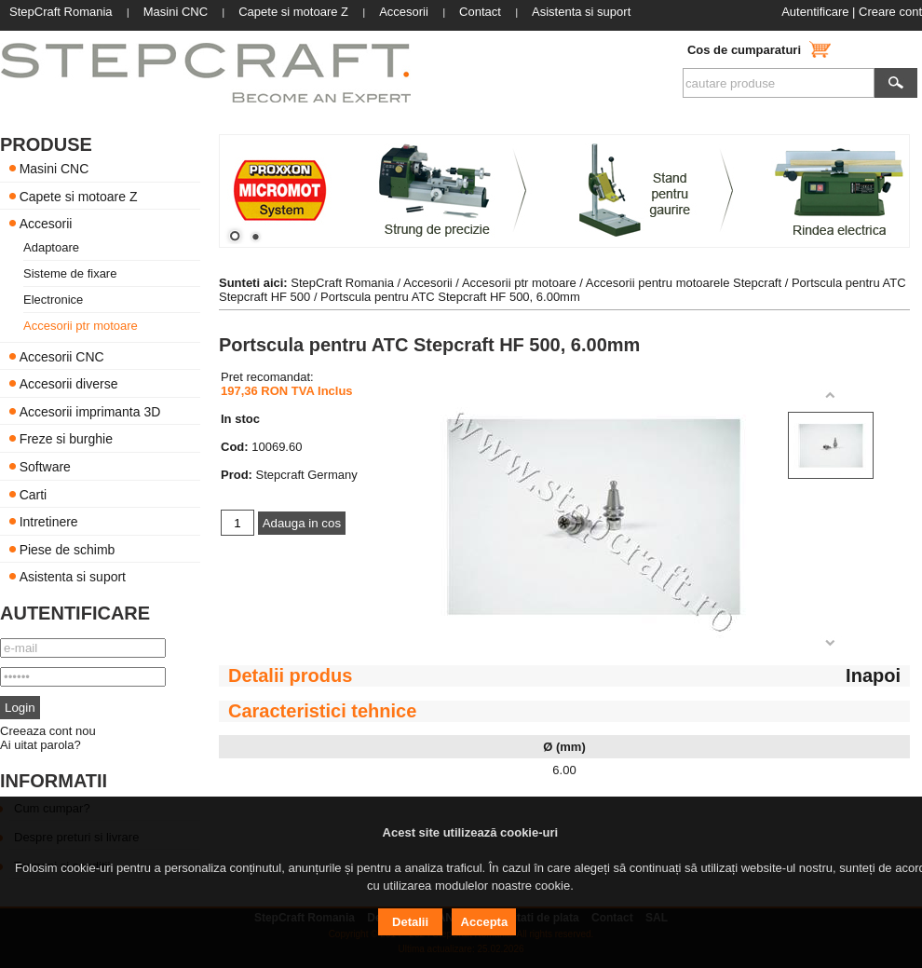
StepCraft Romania (342, 283)
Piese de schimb (67, 548)
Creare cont (890, 12)
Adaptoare (51, 247)
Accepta (484, 922)
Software (45, 466)
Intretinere (49, 521)
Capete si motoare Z (79, 195)
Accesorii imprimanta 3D (90, 410)
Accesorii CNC (62, 355)
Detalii (410, 922)
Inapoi (873, 675)
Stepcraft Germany (307, 475)
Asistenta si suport (73, 576)
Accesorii (46, 223)
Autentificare (814, 12)
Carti (33, 493)
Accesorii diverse (69, 383)
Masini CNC (54, 168)
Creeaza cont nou (48, 731)
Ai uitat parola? (40, 745)
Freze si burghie (66, 438)
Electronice (53, 300)
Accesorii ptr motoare (80, 326)
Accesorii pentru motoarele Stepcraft (683, 283)
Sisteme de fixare (69, 273)
